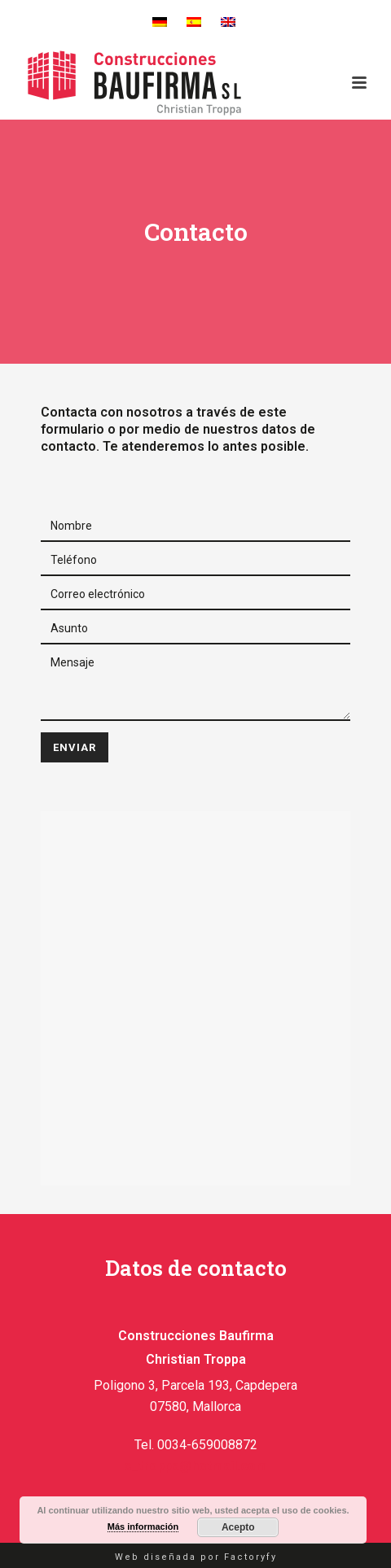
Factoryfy (250, 1557)
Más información (143, 1526)
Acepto (238, 1527)
